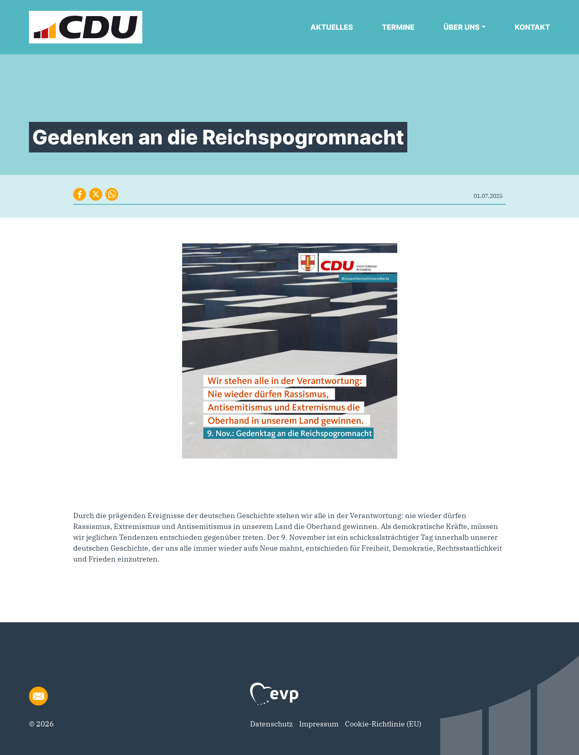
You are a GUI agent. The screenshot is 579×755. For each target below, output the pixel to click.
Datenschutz (271, 723)
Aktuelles (331, 27)
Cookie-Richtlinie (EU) (383, 723)
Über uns (461, 27)
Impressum (319, 723)
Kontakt (532, 27)
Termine (398, 27)
